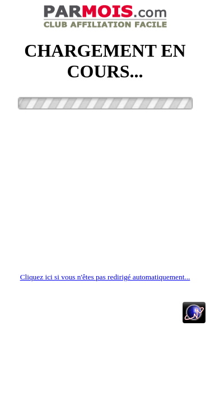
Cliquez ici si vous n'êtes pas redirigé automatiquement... (105, 277)
